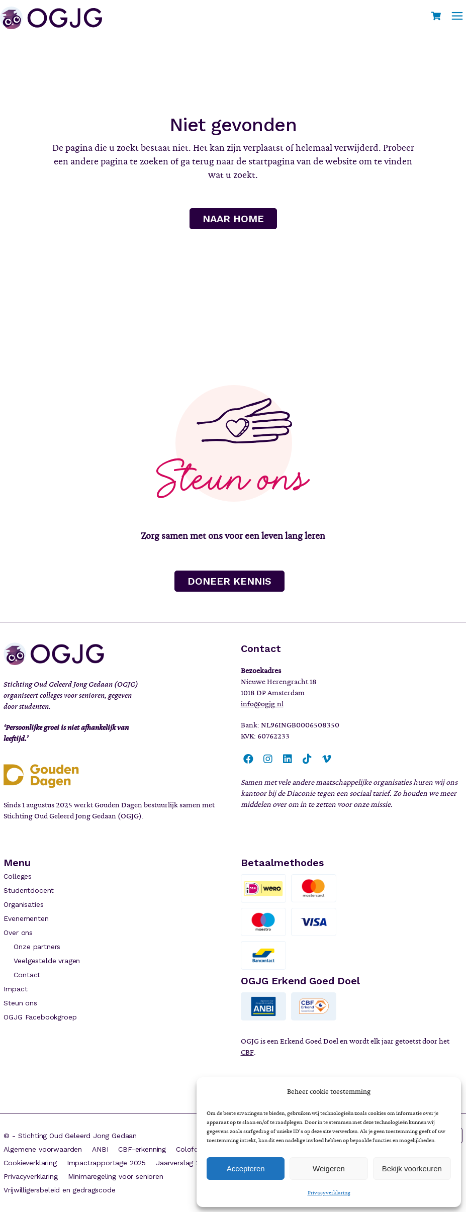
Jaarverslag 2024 (184, 1163)
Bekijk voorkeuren (412, 1168)
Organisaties (23, 904)
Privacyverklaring (329, 1192)
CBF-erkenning (142, 1149)
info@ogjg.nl (262, 704)
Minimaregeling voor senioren (115, 1176)
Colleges (18, 876)
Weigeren (329, 1168)
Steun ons (20, 1003)
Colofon (189, 1149)
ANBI (100, 1149)
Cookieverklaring (30, 1163)
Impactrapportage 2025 (106, 1163)
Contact (27, 975)
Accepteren (246, 1168)
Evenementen (26, 918)
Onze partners (37, 947)
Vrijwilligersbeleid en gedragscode (59, 1190)
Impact (15, 989)
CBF (247, 1052)
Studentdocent (29, 890)
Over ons (18, 932)
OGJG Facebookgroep (40, 1017)
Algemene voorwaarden (43, 1149)
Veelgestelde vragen (47, 961)
